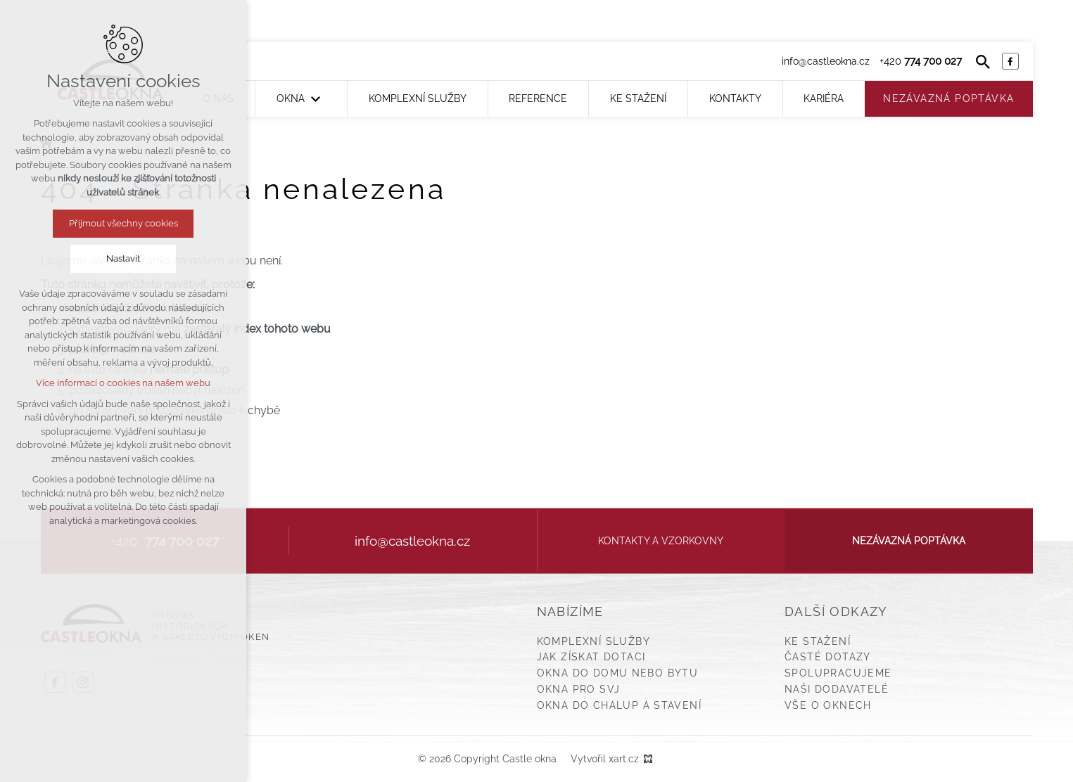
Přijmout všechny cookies (123, 223)
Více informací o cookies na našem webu (123, 383)
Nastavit (123, 258)
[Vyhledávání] (983, 61)
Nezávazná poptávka (908, 540)
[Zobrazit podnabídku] (315, 99)
